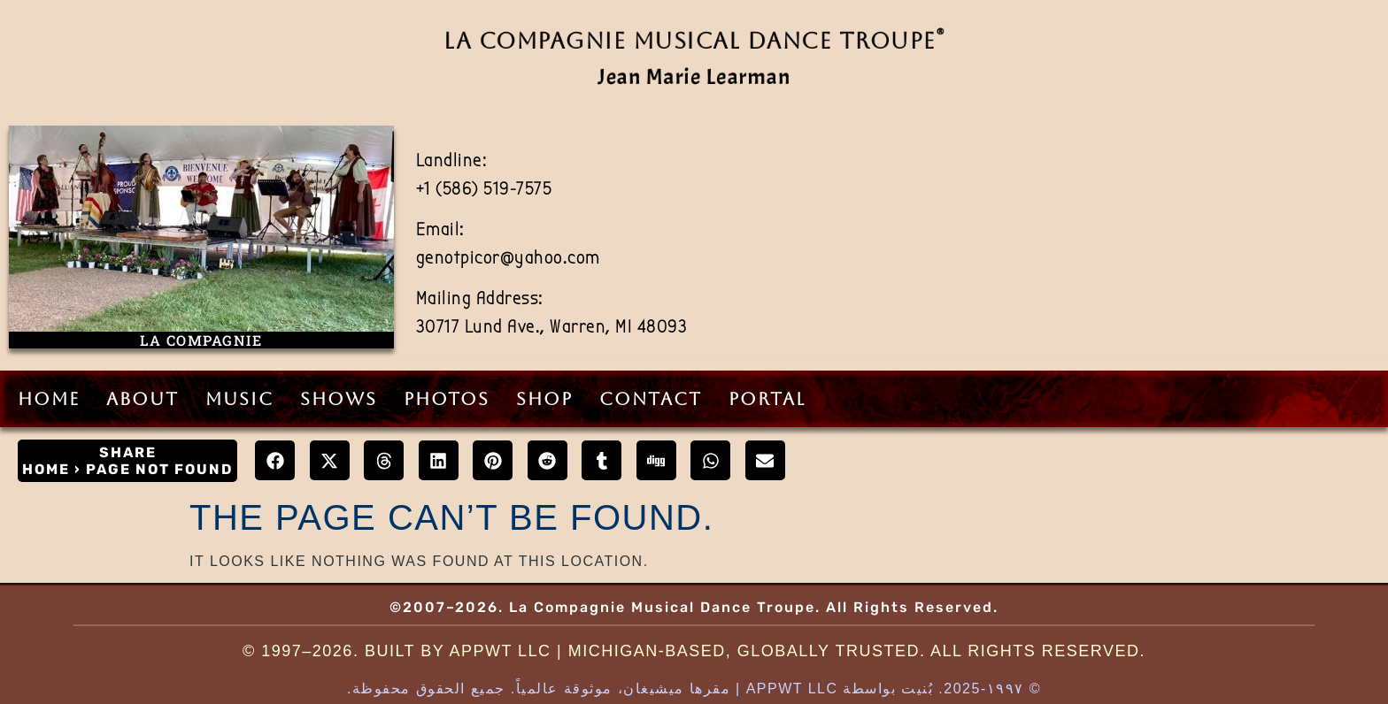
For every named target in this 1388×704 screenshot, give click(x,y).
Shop (544, 398)
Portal (767, 398)
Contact (650, 398)
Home (49, 398)
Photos (447, 398)
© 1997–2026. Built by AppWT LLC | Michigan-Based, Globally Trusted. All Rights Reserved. (694, 651)
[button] (275, 460)
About (142, 398)
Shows (338, 398)
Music (239, 398)
